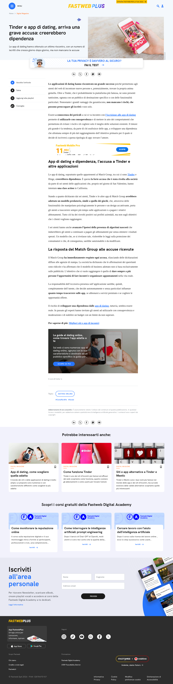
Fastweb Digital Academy (71, 660)
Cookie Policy (114, 678)
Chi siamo (12, 660)
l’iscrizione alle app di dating (120, 115)
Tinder (131, 174)
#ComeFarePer (61, 400)
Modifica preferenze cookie (133, 678)
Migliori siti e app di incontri (84, 323)
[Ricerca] (158, 6)
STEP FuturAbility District (71, 665)
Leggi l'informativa (16, 605)
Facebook (87, 74)
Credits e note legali (16, 665)
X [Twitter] (80, 74)
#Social (71, 400)
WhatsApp (93, 74)
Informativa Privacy (99, 678)
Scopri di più (64, 364)
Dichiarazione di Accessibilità (154, 678)
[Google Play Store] (36, 646)
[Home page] (86, 6)
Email (99, 74)
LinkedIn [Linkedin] (74, 74)
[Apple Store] (16, 646)
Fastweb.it (12, 669)
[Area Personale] (162, 6)
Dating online (65, 394)
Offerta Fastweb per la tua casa (130, 2)
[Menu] (15, 6)
